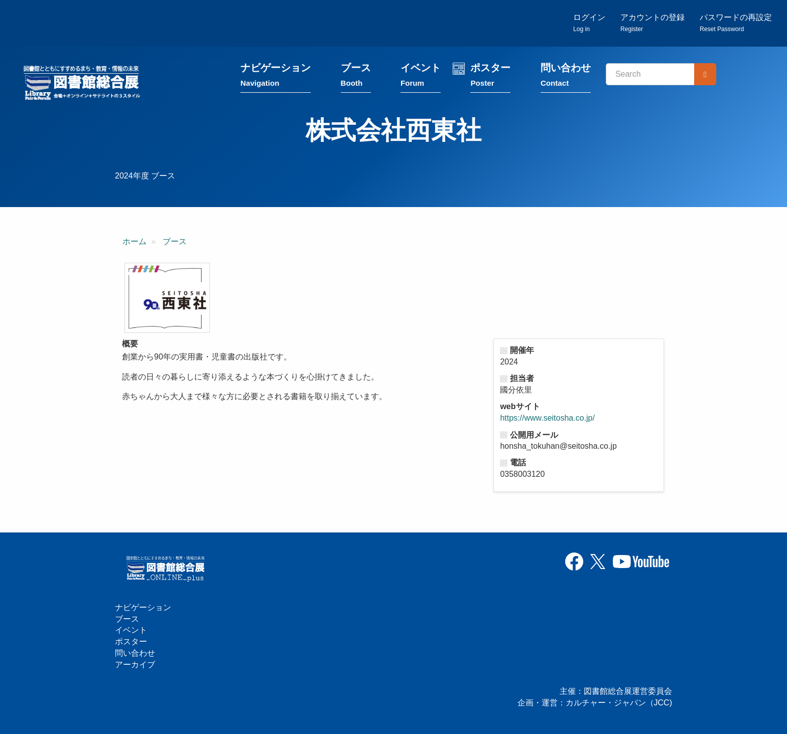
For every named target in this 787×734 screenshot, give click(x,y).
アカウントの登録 (652, 23)
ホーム (134, 241)
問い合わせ (566, 76)
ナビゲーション (275, 76)
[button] (167, 298)
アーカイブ (135, 664)
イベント (421, 76)
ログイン (589, 23)
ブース (356, 76)
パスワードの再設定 (736, 23)
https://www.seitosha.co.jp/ (547, 418)
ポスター (490, 76)
